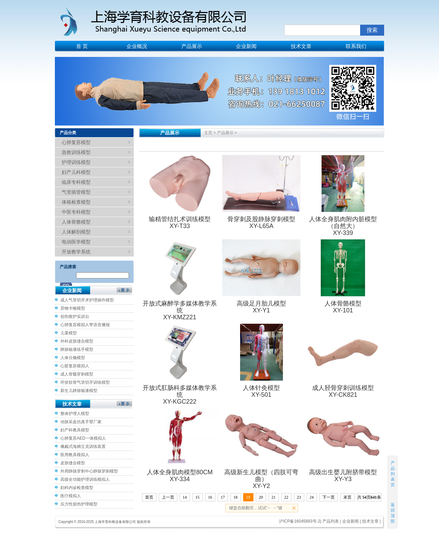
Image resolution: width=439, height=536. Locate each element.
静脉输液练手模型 (76, 349)
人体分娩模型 (72, 357)
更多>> (124, 292)
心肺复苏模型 (76, 142)
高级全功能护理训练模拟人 (85, 479)
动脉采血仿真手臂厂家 (81, 421)
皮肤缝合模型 (72, 463)
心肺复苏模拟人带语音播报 (85, 324)
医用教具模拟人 (74, 454)
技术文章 (301, 46)
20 (261, 497)
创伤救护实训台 (74, 316)
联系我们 (356, 46)
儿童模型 (68, 333)
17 (223, 497)
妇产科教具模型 (74, 430)
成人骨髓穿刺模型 (76, 374)
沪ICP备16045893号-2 (299, 521)
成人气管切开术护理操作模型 (87, 300)
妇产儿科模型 (76, 172)
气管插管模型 (76, 192)
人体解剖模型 (76, 232)
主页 (208, 132)
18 (236, 497)
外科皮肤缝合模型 (76, 341)
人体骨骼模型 (76, 222)
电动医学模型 (76, 242)
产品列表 (330, 521)
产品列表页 (393, 474)
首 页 (82, 46)
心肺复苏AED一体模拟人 (83, 438)
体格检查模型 (76, 202)
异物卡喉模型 (72, 308)
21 (274, 497)
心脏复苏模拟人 (74, 366)
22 (286, 497)
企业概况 (137, 46)
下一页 (328, 497)
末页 (347, 497)
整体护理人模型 (74, 413)
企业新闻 (246, 46)
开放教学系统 (76, 251)
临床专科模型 (76, 182)
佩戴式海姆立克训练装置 (83, 446)
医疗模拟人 (70, 495)
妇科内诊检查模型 (76, 487)
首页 (149, 497)
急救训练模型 (76, 152)
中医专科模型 (76, 212)
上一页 (168, 497)
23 (299, 497)
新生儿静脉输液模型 (78, 390)
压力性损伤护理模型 (78, 504)
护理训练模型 (76, 162)
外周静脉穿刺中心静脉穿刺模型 (89, 471)
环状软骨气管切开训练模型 (85, 382)
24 (312, 497)
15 (197, 497)
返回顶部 (393, 510)
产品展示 (191, 46)
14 (185, 497)
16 (210, 497)
